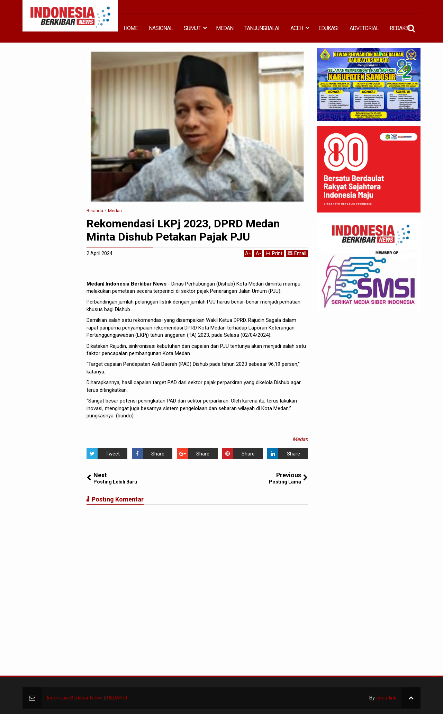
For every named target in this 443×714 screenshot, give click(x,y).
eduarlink (386, 698)
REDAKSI (400, 28)
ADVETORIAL (364, 28)
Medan (300, 439)
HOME (131, 28)
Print (274, 253)
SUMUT (192, 28)
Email (297, 253)
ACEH (296, 28)
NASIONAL (161, 28)
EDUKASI (328, 28)
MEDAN (224, 28)
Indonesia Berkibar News (75, 698)
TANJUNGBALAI (261, 28)
